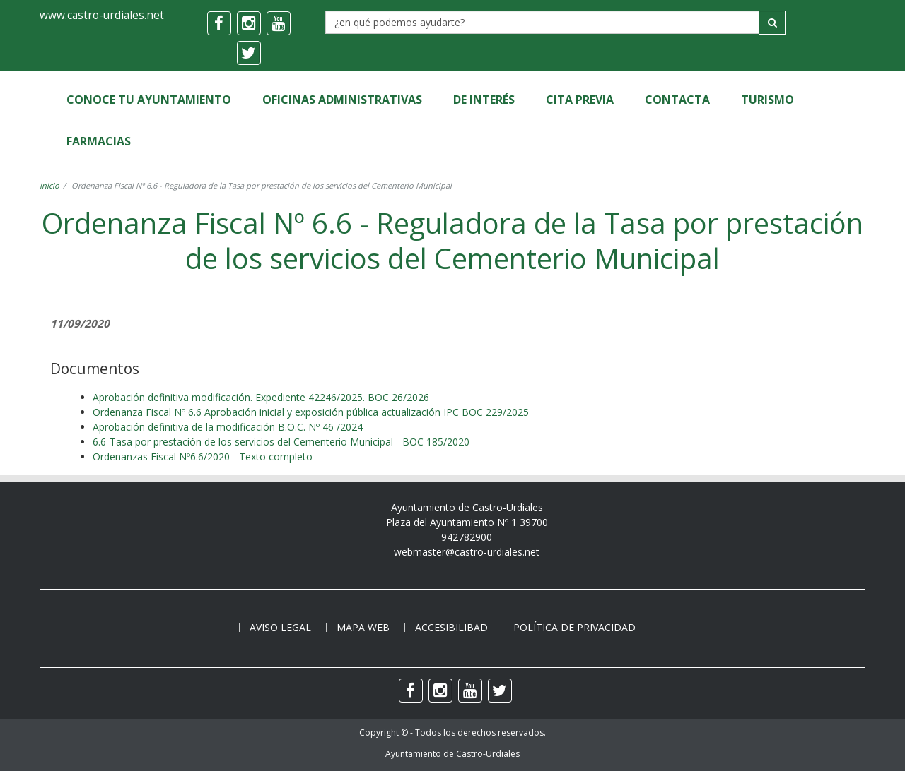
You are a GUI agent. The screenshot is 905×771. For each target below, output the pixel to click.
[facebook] (219, 23)
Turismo (767, 99)
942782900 (466, 537)
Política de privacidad (574, 627)
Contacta (677, 99)
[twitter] (249, 53)
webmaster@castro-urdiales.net (466, 551)
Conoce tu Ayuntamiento (148, 99)
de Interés (484, 99)
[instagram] (249, 23)
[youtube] (279, 23)
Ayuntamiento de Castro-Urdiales (452, 754)
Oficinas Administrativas (342, 99)
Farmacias (98, 141)
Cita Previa (580, 99)
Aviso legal (280, 627)
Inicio (49, 185)
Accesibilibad (451, 627)
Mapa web (363, 627)
